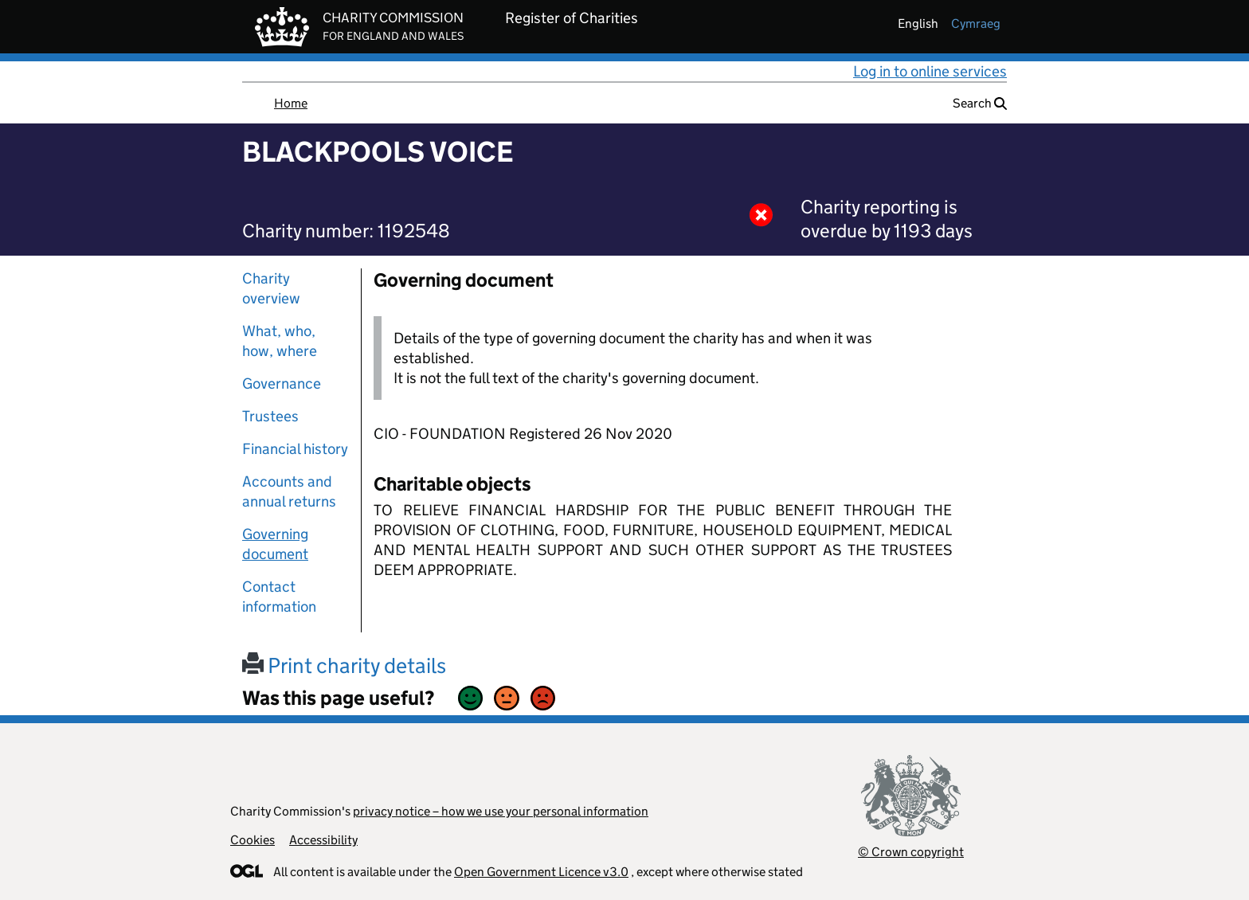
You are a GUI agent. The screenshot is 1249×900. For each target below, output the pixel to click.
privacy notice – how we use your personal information (500, 811)
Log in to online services (930, 71)
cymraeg (975, 23)
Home (290, 103)
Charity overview (271, 288)
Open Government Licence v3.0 (541, 871)
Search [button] (980, 103)
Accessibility (323, 839)
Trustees (270, 416)
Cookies (252, 839)
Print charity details (344, 665)
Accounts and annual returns (289, 491)
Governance (281, 383)
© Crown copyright (911, 851)
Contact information (279, 596)
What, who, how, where (279, 341)
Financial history (295, 449)
